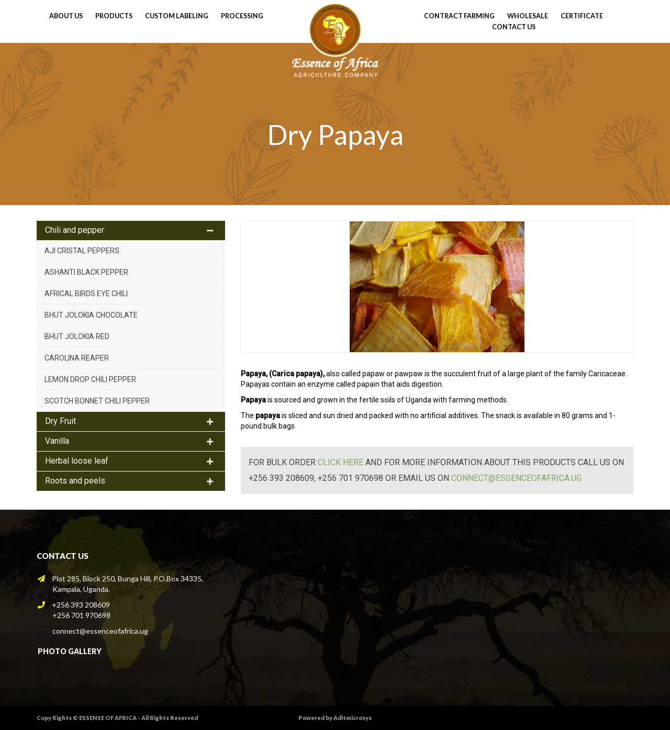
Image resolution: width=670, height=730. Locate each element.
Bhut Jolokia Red (76, 336)
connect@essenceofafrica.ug (516, 478)
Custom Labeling (176, 16)
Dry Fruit (60, 421)
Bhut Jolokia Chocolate (91, 315)
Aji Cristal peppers (81, 250)
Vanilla (57, 441)
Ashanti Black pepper (86, 272)
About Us (66, 16)
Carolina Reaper (76, 358)
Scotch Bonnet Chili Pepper (97, 401)
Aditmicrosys (352, 717)
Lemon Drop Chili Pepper (90, 379)
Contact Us (513, 27)
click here (340, 462)
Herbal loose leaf (76, 461)
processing (242, 16)
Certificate (582, 16)
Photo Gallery (70, 651)
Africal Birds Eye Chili (86, 293)
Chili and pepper (74, 230)
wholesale (527, 16)
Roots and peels (75, 481)
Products (113, 16)
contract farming (459, 16)
